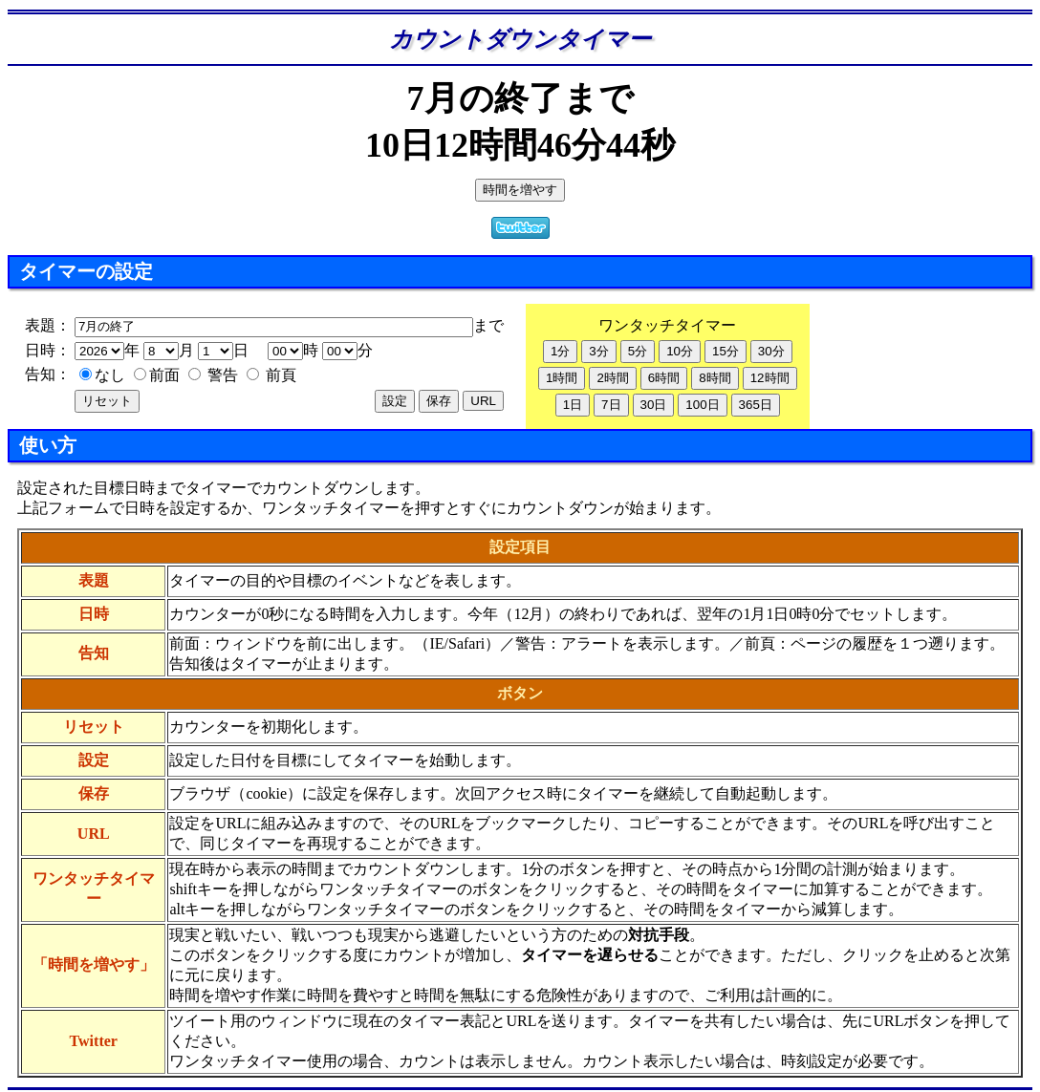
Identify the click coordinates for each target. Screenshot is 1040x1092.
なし (102, 375)
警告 (213, 375)
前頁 (271, 375)
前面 (157, 375)
